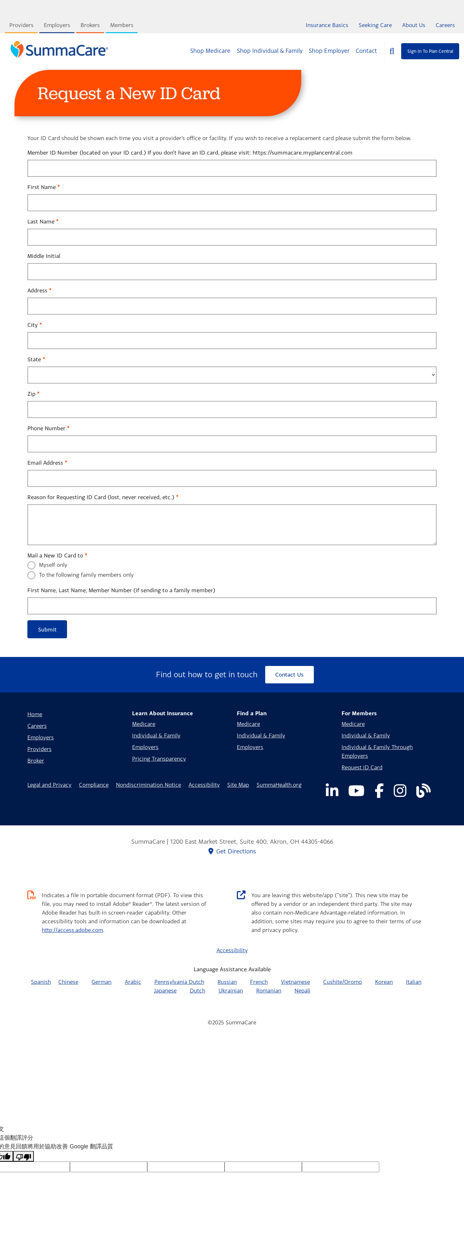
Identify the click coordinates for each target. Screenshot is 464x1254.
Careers (445, 25)
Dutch (197, 990)
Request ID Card (362, 767)
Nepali (302, 990)
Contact (366, 51)
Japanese (165, 990)
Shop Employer (329, 51)
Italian (413, 981)
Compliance (94, 784)
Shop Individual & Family (270, 51)
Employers (57, 25)
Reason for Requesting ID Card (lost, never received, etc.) (100, 497)
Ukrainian (230, 990)
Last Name (40, 221)
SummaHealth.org (279, 784)
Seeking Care (375, 25)
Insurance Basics (327, 25)
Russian (227, 981)
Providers (21, 25)
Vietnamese (295, 981)
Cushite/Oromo (342, 981)
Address (37, 290)
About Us (413, 25)
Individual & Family (156, 735)
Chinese (68, 981)
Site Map (238, 784)
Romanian (268, 990)
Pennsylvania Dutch (179, 981)
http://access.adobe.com (72, 930)
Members (121, 25)
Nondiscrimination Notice (148, 784)
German (101, 981)
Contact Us (289, 674)
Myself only (53, 564)
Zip (31, 393)
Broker (35, 760)
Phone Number (46, 428)
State (34, 359)
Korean (384, 981)
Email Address (45, 462)
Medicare (143, 723)
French (259, 981)
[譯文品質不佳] (23, 1156)
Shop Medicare (210, 51)
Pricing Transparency (159, 758)
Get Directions (232, 851)
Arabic (133, 981)
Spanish (41, 981)
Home (34, 714)
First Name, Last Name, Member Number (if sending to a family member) (121, 590)
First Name (41, 187)
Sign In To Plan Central (430, 51)
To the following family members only (86, 574)
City (32, 324)
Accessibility (204, 784)
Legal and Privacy (49, 784)
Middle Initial (43, 256)
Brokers (90, 25)
